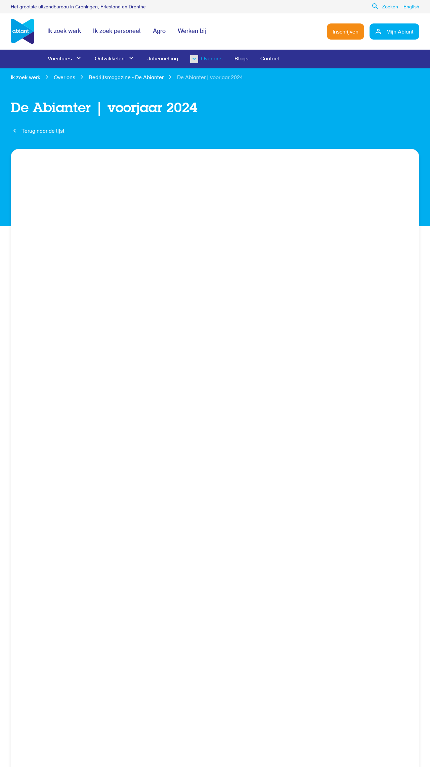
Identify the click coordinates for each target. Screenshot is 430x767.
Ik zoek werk (64, 31)
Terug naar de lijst (43, 131)
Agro (159, 31)
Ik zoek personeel (117, 31)
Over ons (201, 59)
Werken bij (192, 31)
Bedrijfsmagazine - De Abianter (126, 77)
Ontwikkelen (110, 59)
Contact (269, 59)
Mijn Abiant (400, 32)
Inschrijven (345, 32)
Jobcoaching (162, 59)
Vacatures (60, 59)
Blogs (241, 59)
